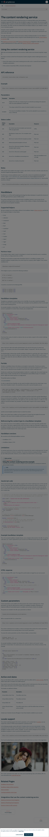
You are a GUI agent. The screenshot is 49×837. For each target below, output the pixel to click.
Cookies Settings (19, 834)
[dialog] (24, 832)
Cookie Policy (21, 831)
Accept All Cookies (28, 834)
